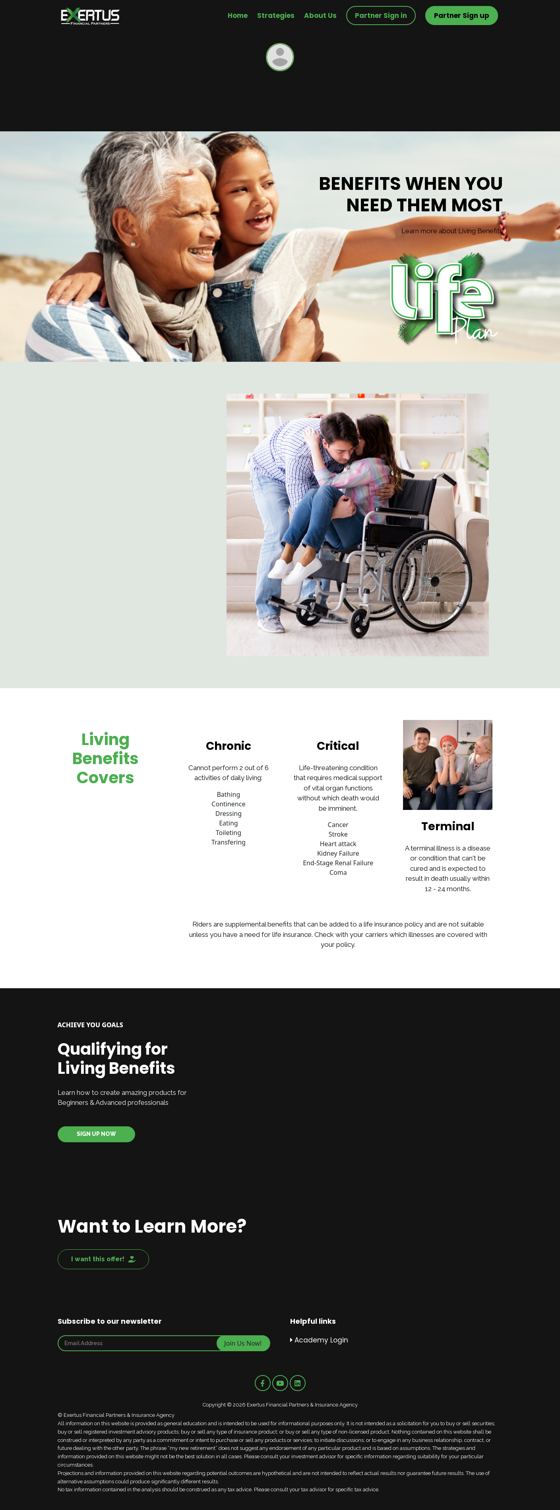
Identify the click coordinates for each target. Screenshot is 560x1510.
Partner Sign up (461, 15)
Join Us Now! (243, 1343)
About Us (320, 15)
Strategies (276, 15)
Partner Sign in (381, 15)
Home (238, 15)
